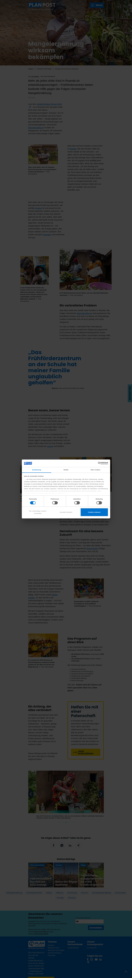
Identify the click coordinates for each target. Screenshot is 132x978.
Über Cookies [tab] (95, 470)
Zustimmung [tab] (36, 470)
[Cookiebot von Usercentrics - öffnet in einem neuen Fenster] (99, 463)
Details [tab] (66, 470)
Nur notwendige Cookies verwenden (37, 512)
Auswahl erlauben (66, 512)
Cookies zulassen (94, 512)
